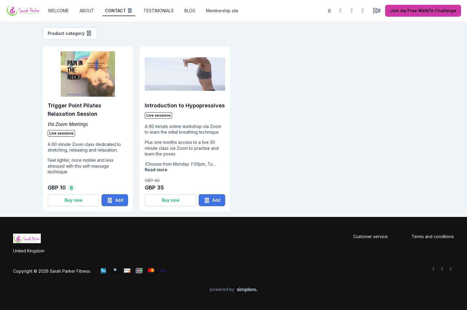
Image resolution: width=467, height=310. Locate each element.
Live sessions (61, 133)
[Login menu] (376, 11)
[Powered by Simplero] (233, 289)
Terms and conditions (433, 236)
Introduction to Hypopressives (185, 105)
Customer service (370, 236)
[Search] (329, 10)
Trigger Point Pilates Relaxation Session (74, 109)
